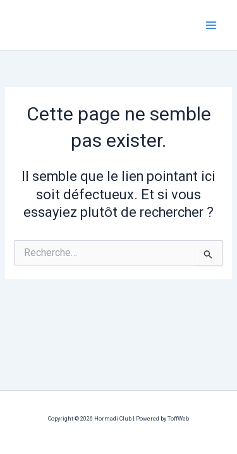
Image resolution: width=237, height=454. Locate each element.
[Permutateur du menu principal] (211, 25)
